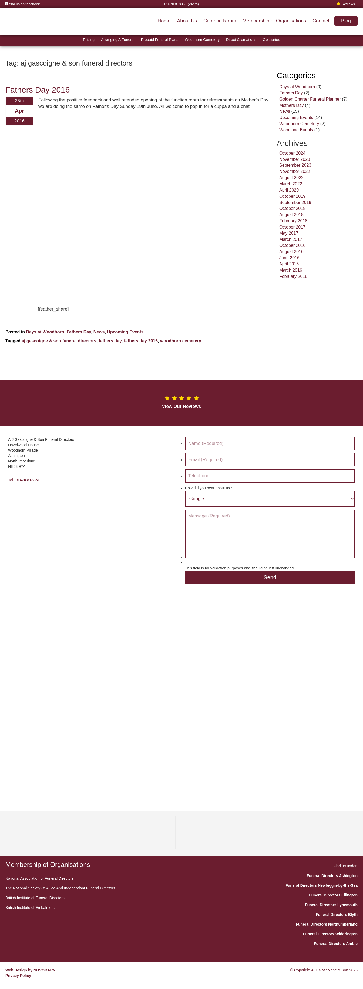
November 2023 (294, 159)
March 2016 (290, 270)
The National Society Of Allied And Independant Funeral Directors (60, 888)
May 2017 (288, 233)
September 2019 (295, 202)
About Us (187, 20)
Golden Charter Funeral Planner (310, 99)
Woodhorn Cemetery (202, 39)
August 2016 (291, 251)
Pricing (89, 39)
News (99, 332)
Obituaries (271, 39)
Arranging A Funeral (118, 39)
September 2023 (295, 165)
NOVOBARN (44, 970)
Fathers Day (78, 332)
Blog (346, 20)
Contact (320, 20)
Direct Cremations (241, 39)
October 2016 (292, 245)
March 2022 (290, 184)
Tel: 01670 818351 (24, 480)
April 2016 (289, 264)
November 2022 (294, 171)
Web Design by (18, 970)
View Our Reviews (181, 406)
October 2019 (292, 196)
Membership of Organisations (274, 20)
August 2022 (291, 177)
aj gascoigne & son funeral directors (59, 341)
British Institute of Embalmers (30, 907)
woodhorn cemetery (180, 341)
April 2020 (289, 190)
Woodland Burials (296, 130)
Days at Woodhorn (45, 332)
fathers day (110, 341)
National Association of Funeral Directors (39, 878)
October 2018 (292, 208)
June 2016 (289, 257)
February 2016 (293, 276)
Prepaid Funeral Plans (160, 39)
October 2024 (292, 153)
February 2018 (293, 221)
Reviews (346, 4)
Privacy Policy (18, 975)
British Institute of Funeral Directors (35, 898)
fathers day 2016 (141, 341)
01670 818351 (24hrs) (181, 4)
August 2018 (291, 214)
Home (163, 20)
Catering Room (219, 20)
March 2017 (290, 239)
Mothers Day (291, 105)
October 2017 (292, 227)
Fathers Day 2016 (37, 89)
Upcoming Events (125, 332)
